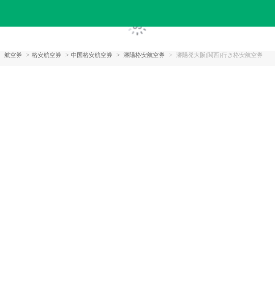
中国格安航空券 (91, 55)
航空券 (13, 55)
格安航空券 (46, 55)
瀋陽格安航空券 (144, 55)
